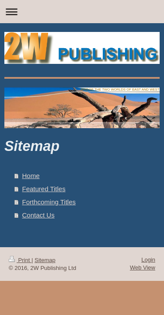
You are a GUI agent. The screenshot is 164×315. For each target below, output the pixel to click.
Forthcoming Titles (49, 202)
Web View (142, 267)
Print (20, 260)
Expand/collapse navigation (82, 11)
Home (31, 175)
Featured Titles (44, 188)
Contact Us (38, 215)
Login (148, 259)
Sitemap (45, 260)
